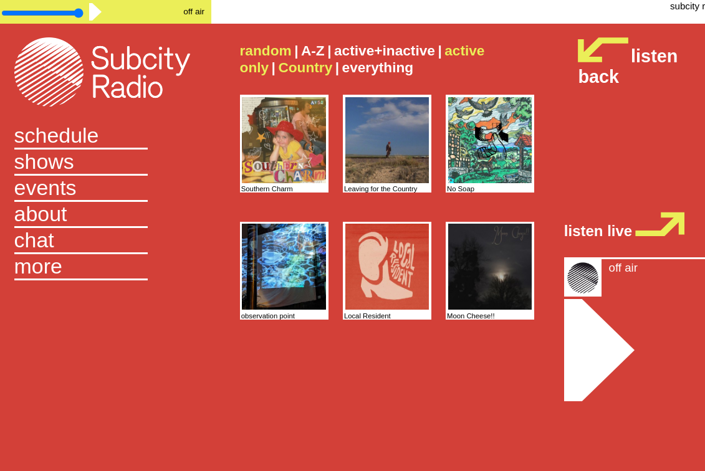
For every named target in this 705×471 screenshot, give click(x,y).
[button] (106, 267)
